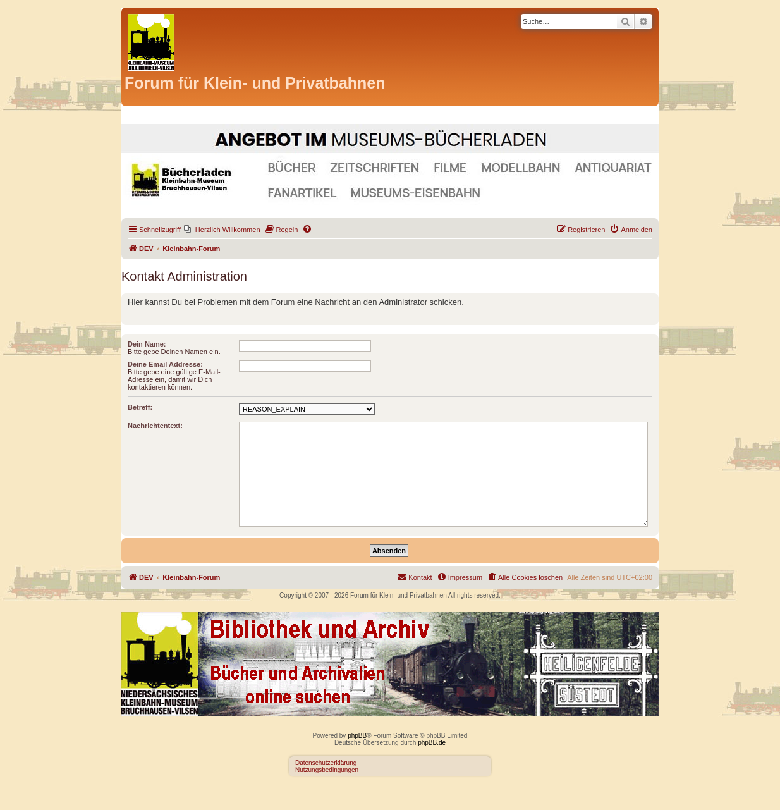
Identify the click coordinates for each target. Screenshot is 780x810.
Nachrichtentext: (155, 425)
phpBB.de (432, 742)
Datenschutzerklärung (325, 762)
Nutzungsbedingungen (326, 769)
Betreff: (140, 407)
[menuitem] (222, 229)
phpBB (357, 735)
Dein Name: (147, 344)
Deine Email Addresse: (165, 364)
